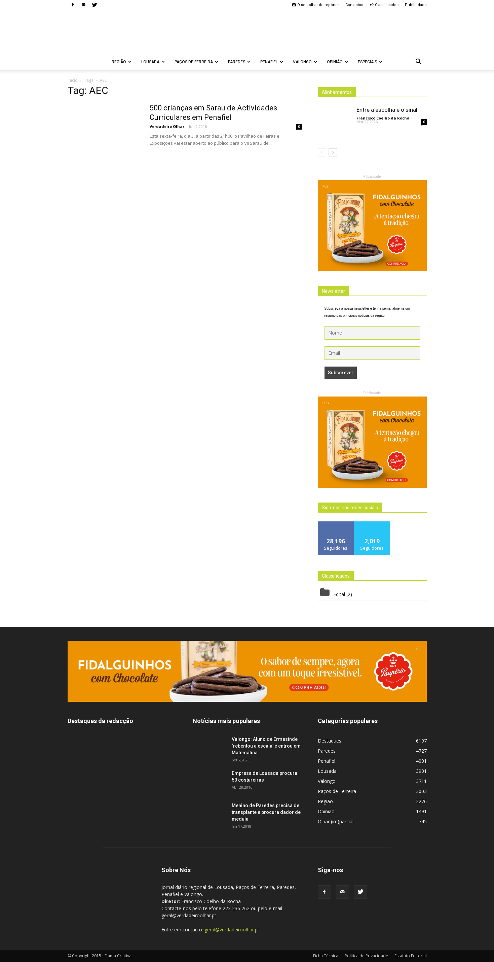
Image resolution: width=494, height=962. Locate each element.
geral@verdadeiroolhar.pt (231, 929)
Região (121, 62)
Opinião (337, 62)
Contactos (354, 5)
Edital (339, 594)
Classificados (384, 5)
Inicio (73, 80)
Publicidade (416, 5)
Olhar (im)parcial (335, 821)
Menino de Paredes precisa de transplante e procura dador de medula (266, 812)
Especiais (370, 62)
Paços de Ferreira (196, 62)
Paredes (239, 62)
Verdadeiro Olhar (167, 126)
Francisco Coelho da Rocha (383, 118)
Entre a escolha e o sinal (386, 109)
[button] (419, 62)
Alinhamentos (337, 92)
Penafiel (271, 62)
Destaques (329, 740)
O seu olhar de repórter (315, 5)
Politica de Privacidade (366, 956)
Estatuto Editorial (410, 956)
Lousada (153, 62)
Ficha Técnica (325, 956)
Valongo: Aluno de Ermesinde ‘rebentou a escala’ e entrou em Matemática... (266, 745)
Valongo (305, 62)
